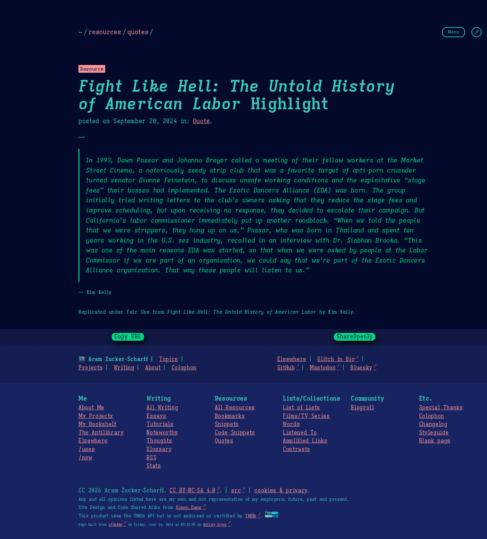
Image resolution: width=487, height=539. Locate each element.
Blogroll (362, 407)
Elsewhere (291, 359)
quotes (137, 32)
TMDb (250, 516)
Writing (124, 367)
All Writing (162, 407)
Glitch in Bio (335, 359)
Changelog (433, 424)
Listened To (300, 432)
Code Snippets (235, 432)
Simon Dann (188, 507)
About (152, 367)
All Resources (235, 407)
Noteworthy (162, 432)
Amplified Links (305, 440)
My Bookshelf (97, 424)
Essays (156, 416)
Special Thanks (441, 407)
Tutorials (159, 424)
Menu (453, 32)
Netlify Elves (215, 524)
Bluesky (361, 367)
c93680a (115, 524)
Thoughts (159, 440)
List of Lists (301, 407)
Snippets (227, 424)
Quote (201, 121)
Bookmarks (230, 416)
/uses (86, 449)
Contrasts (296, 449)
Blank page (434, 440)
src (236, 490)
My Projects (95, 416)
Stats (153, 466)
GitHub (286, 367)
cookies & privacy (281, 490)
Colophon (183, 367)
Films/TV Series (306, 416)
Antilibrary (101, 432)
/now (85, 457)
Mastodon (322, 367)
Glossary (158, 449)
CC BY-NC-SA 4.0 (192, 490)
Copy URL (127, 336)
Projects (90, 367)
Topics (168, 359)
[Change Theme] (476, 32)
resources (104, 32)
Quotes (224, 440)
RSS (151, 457)
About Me (91, 407)
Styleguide (434, 432)
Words (291, 424)
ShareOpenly (355, 336)
